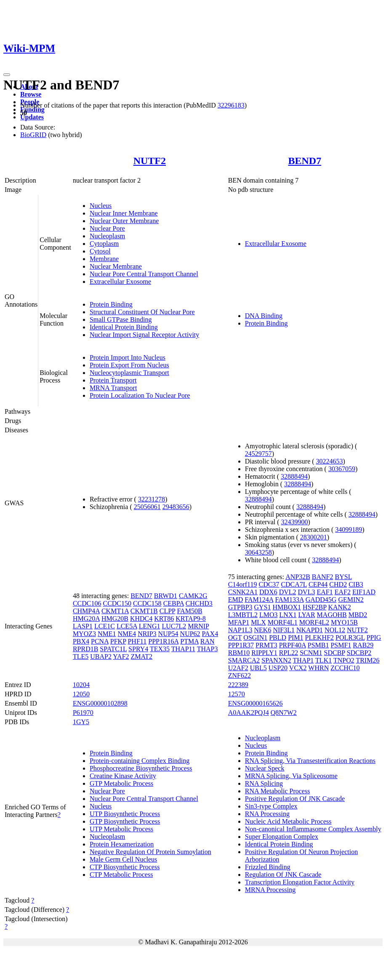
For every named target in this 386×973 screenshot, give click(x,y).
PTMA (189, 641)
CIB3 (356, 584)
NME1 (107, 633)
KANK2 (339, 607)
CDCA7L (294, 584)
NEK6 (263, 629)
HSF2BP (314, 607)
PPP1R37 (241, 645)
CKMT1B (144, 611)
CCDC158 (147, 603)
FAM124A (259, 599)
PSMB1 (318, 645)
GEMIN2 (350, 599)
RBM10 (239, 652)
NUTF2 (149, 160)
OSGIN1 (255, 637)
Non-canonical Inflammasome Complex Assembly (313, 829)
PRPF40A (292, 645)
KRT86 (164, 618)
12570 (236, 694)
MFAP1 (238, 622)
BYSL (343, 576)
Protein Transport (113, 380)
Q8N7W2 (284, 712)
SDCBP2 (359, 652)
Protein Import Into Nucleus (127, 357)
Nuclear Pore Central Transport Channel (144, 274)
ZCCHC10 (344, 667)
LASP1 (83, 626)
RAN (207, 641)
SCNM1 (311, 652)
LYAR (306, 614)
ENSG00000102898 (100, 703)
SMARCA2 (244, 660)
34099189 (348, 529)
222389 (238, 684)
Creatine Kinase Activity (123, 775)
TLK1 (323, 660)
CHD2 (338, 584)
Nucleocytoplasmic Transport (129, 372)
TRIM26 (367, 660)
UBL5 (258, 667)
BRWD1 (165, 595)
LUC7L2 (174, 626)
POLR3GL (350, 637)
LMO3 (268, 614)
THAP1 (303, 660)
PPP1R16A (163, 641)
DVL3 (306, 592)
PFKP (118, 641)
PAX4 (210, 633)
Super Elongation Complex (281, 836)
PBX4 (81, 641)
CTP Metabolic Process (121, 874)
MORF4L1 (283, 622)
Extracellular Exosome (120, 281)
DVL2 (287, 592)
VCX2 (298, 667)
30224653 (329, 461)
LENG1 (149, 626)
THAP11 (183, 648)
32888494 (294, 476)
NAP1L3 (240, 629)
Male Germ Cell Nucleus (123, 859)
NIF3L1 (284, 629)
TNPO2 (343, 660)
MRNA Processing (270, 889)
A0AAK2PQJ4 (248, 712)
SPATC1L (113, 648)
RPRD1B (85, 648)
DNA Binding (263, 315)
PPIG (374, 637)
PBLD (277, 637)
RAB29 (363, 645)
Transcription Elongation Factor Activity (299, 882)
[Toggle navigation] (6, 74)
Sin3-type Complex (271, 806)
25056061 (147, 506)
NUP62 (190, 633)
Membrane (104, 258)
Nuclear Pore (107, 228)
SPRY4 (138, 648)
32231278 (151, 499)
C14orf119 (242, 584)
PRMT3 (266, 645)
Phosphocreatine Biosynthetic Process (141, 768)
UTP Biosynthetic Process (125, 813)
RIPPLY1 (264, 652)
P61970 (83, 712)
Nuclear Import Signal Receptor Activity (144, 334)
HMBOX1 (287, 607)
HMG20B (114, 618)
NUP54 (168, 633)
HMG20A (86, 618)
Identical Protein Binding (124, 327)
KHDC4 (141, 618)
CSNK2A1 (243, 592)
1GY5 (81, 721)
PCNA (100, 641)
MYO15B (344, 622)
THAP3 (207, 648)
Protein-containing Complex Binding (139, 760)
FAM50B (189, 611)
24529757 (258, 453)
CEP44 (318, 584)
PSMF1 (340, 645)
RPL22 (288, 652)
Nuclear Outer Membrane (124, 220)
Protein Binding (111, 304)
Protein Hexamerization (122, 844)
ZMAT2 (142, 656)
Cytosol (100, 251)
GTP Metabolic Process (121, 783)
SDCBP (334, 652)
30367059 (341, 468)
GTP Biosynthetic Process (125, 821)
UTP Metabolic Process (121, 829)
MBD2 (358, 614)
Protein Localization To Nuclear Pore (140, 395)
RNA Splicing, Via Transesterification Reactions (310, 760)
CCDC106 (87, 603)
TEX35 (160, 648)
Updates (32, 117)
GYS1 (262, 607)
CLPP (168, 611)
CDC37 (268, 584)
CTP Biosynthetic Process (125, 867)
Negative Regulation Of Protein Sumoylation (150, 851)
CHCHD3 (199, 603)
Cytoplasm (104, 243)
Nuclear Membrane (116, 266)
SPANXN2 (276, 660)
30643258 (258, 552)
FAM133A (289, 599)
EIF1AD (363, 592)
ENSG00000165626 (255, 703)
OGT (235, 637)
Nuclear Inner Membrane (124, 213)
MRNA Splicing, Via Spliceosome (291, 775)
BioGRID (33, 134)
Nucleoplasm (107, 236)
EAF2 (343, 592)
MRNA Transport (113, 387)
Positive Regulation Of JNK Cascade (295, 798)
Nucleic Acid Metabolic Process (288, 821)
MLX (258, 622)
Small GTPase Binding (121, 319)
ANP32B (297, 576)
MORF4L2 (314, 622)
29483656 (175, 506)
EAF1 (325, 592)
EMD (235, 599)
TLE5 (80, 656)
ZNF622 (239, 675)
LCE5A (127, 626)
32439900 (294, 522)
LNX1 (288, 614)
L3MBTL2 (243, 614)
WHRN (318, 667)
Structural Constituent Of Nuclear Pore (142, 311)
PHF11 (137, 641)
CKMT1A (115, 611)
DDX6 (268, 592)
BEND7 (305, 160)
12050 (81, 694)
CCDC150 (117, 603)
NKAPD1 (309, 629)
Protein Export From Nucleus (129, 365)
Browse (30, 94)
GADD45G (321, 599)
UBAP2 (101, 656)
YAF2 (121, 656)
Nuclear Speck (265, 768)
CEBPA (173, 603)
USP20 (278, 667)
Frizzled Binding (267, 867)
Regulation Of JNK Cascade (283, 874)
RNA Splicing (264, 783)
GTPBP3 (240, 607)
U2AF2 (238, 667)
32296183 (231, 105)
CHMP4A (86, 611)
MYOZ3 (84, 633)
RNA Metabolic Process (277, 791)
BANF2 (322, 576)
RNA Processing (267, 813)
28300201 (313, 537)
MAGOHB (332, 614)
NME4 (127, 633)
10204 (81, 684)
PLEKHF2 (319, 637)
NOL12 (335, 629)
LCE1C (104, 626)
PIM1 (295, 637)
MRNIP (198, 626)
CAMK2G (193, 595)
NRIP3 (147, 633)
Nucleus (101, 205)
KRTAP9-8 (191, 618)
